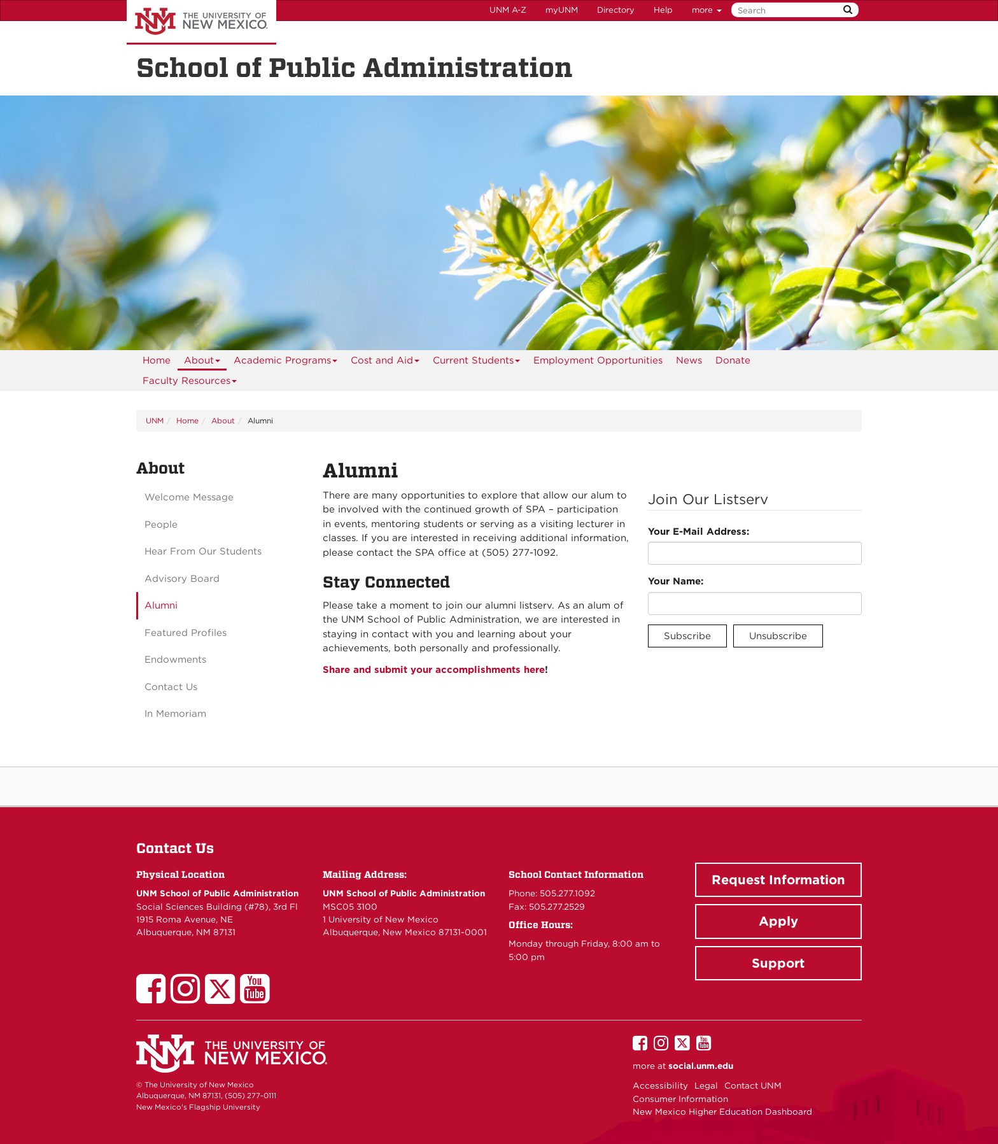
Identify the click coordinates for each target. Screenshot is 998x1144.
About (202, 363)
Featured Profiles (185, 633)
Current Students (477, 363)
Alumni (161, 605)
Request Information (778, 879)
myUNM (561, 10)
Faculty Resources (190, 383)
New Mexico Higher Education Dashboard (722, 1111)
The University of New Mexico (201, 22)
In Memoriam (175, 713)
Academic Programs (286, 363)
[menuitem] (156, 360)
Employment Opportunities (598, 360)
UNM (155, 420)
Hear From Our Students (203, 551)
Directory (616, 10)
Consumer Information (680, 1099)
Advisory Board (182, 578)
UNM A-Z (507, 10)
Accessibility (660, 1085)
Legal (706, 1085)
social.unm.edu (700, 1066)
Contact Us (170, 687)
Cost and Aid (385, 363)
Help (663, 10)
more (707, 10)
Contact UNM (753, 1085)
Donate (732, 360)
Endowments (175, 659)
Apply (778, 921)
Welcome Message (189, 497)
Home (157, 360)
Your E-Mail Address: (698, 531)
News (689, 360)
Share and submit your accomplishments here (434, 669)
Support (778, 963)
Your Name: (675, 581)
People (161, 524)
